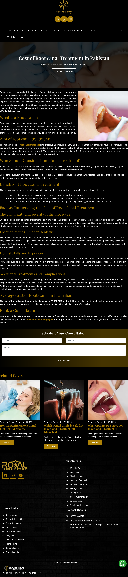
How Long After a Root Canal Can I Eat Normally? (18, 427)
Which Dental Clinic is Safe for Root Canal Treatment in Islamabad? (63, 429)
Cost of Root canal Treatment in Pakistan (68, 64)
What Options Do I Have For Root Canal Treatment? (105, 427)
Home (43, 64)
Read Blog (7, 443)
